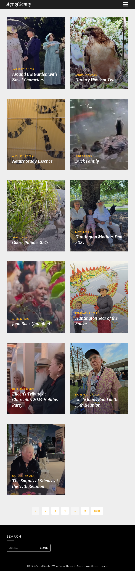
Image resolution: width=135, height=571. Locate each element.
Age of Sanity (19, 4)
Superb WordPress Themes (92, 565)
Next (97, 510)
